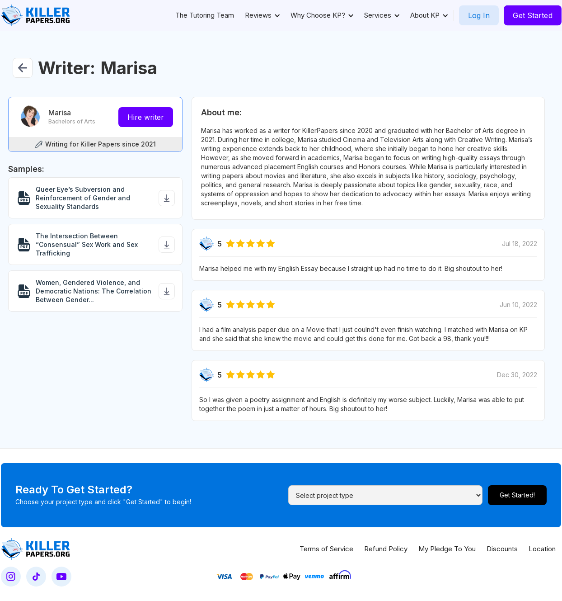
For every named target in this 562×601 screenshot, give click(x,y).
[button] (262, 15)
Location (542, 548)
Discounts (502, 548)
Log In (479, 15)
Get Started (532, 15)
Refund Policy (385, 548)
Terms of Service (326, 548)
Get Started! (517, 495)
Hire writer (145, 117)
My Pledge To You (447, 548)
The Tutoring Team (204, 15)
